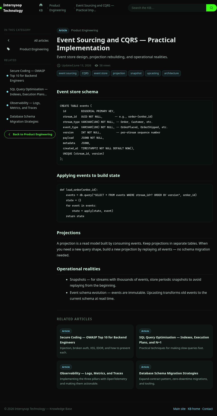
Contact (207, 409)
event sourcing (68, 73)
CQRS (85, 73)
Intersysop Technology (11, 8)
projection (119, 73)
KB (41, 7)
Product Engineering (57, 7)
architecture (171, 73)
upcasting (153, 73)
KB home (194, 409)
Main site (179, 409)
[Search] (167, 7)
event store (100, 73)
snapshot (136, 73)
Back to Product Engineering (29, 134)
